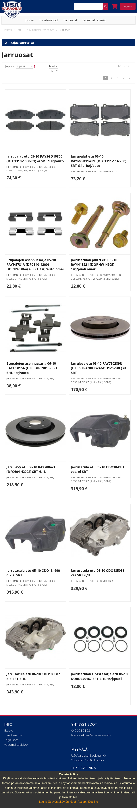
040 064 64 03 (80, 732)
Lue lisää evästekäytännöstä (58, 801)
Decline (93, 801)
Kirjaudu (128, 6)
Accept (82, 801)
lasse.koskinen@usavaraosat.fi (91, 736)
